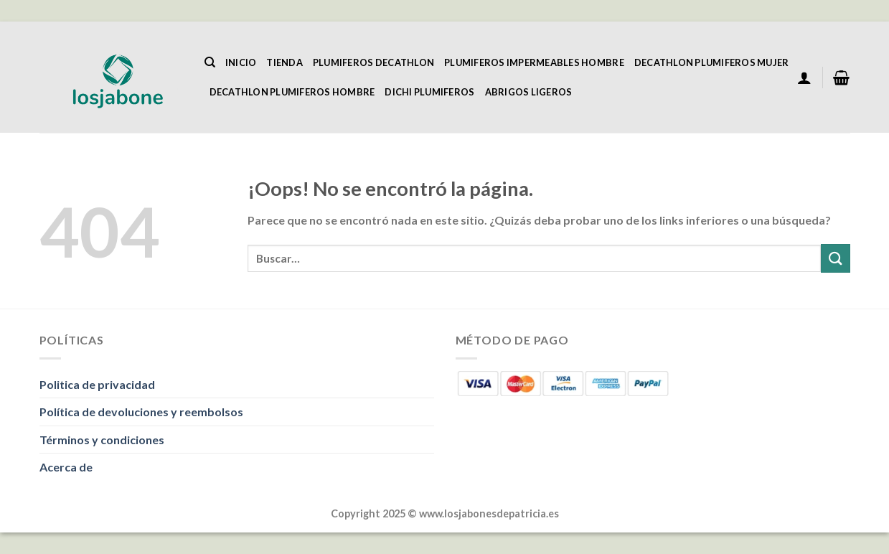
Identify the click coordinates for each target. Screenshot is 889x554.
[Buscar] (209, 62)
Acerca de (66, 467)
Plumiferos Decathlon (373, 62)
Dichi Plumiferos (429, 92)
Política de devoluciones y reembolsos (141, 411)
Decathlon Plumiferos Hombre (292, 92)
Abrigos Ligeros (529, 92)
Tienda (284, 62)
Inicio (241, 62)
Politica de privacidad (97, 384)
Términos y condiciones (101, 439)
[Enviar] (835, 258)
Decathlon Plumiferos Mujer (711, 62)
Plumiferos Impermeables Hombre (534, 62)
